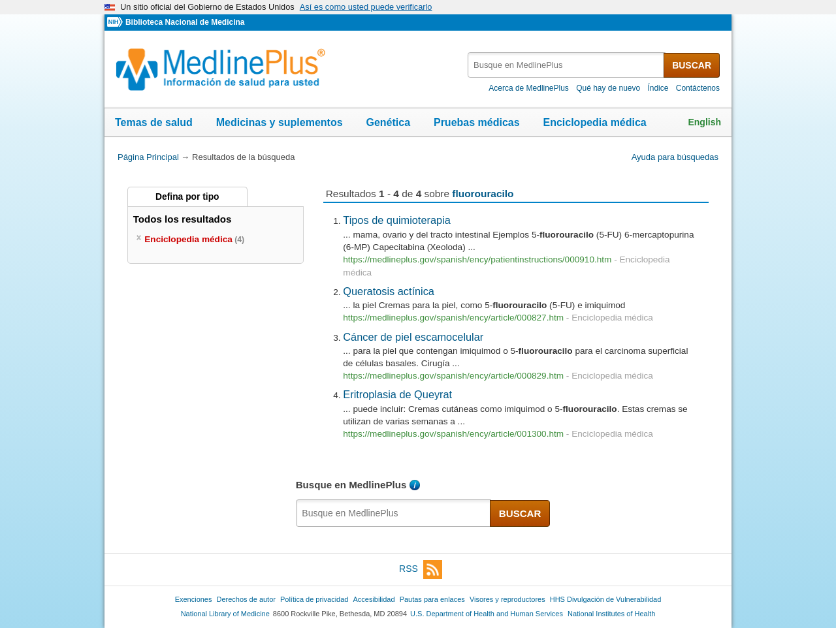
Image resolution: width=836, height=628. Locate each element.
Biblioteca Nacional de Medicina (184, 22)
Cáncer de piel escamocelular (413, 337)
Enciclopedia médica (594, 122)
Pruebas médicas (477, 122)
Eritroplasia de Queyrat (397, 394)
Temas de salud (154, 122)
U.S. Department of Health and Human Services (486, 614)
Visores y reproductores (507, 599)
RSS (420, 569)
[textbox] (567, 65)
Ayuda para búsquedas (675, 157)
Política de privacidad (314, 599)
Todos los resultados (183, 219)
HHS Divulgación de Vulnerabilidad (606, 599)
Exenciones (193, 599)
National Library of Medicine (225, 614)
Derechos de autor (246, 599)
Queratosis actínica (388, 291)
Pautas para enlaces (432, 599)
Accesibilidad (373, 599)
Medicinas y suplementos (279, 122)
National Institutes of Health (611, 614)
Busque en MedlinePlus (351, 484)
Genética (388, 122)
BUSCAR (691, 65)
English (704, 122)
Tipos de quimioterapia (396, 220)
